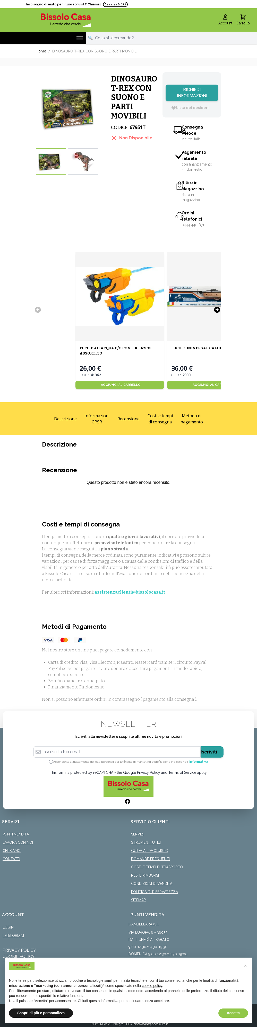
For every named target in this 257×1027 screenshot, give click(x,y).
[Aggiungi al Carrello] (119, 385)
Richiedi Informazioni (192, 92)
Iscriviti (209, 752)
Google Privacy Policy (141, 772)
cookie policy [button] (152, 986)
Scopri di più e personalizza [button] (41, 1013)
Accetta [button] (233, 1013)
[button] (245, 966)
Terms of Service (182, 772)
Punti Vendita (16, 834)
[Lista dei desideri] (190, 107)
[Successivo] (217, 310)
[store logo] (65, 20)
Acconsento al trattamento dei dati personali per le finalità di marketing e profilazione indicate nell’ (130, 762)
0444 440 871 (115, 4)
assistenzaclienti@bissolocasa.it (130, 592)
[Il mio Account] (225, 20)
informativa (198, 762)
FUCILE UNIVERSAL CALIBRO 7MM (203, 348)
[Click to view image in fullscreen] (71, 107)
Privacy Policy (19, 950)
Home (41, 51)
